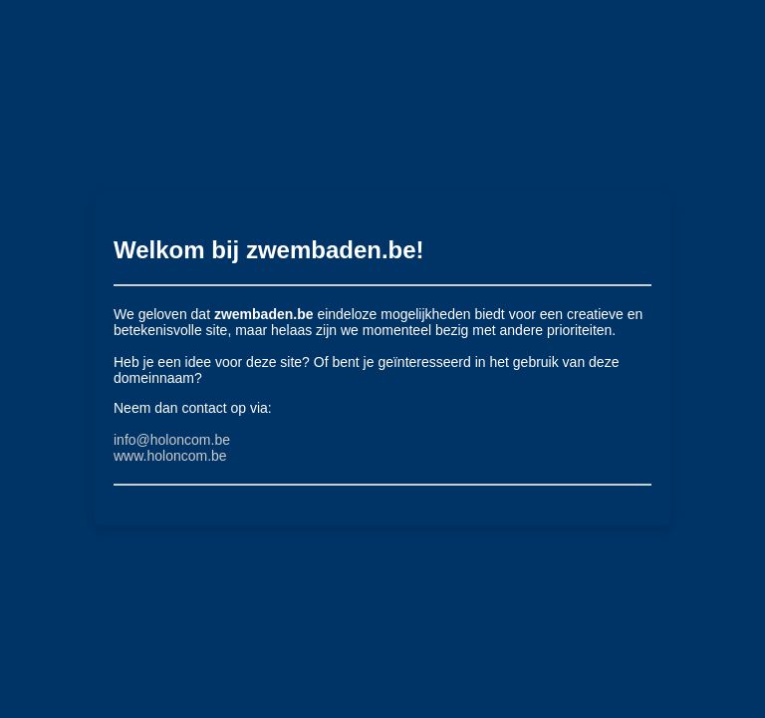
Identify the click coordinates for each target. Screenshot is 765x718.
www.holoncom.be (170, 456)
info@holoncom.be (172, 440)
